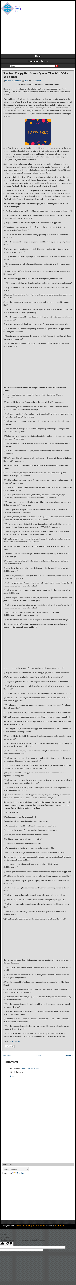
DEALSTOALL (59, 1226)
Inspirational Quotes (38, 61)
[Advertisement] (38, 34)
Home (38, 56)
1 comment (36, 81)
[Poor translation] (9, 1244)
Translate (18, 1173)
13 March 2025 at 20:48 (30, 1068)
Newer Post (7, 1055)
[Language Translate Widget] (16, 1169)
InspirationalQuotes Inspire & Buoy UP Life (30, 1226)
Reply (12, 1076)
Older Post (69, 1055)
